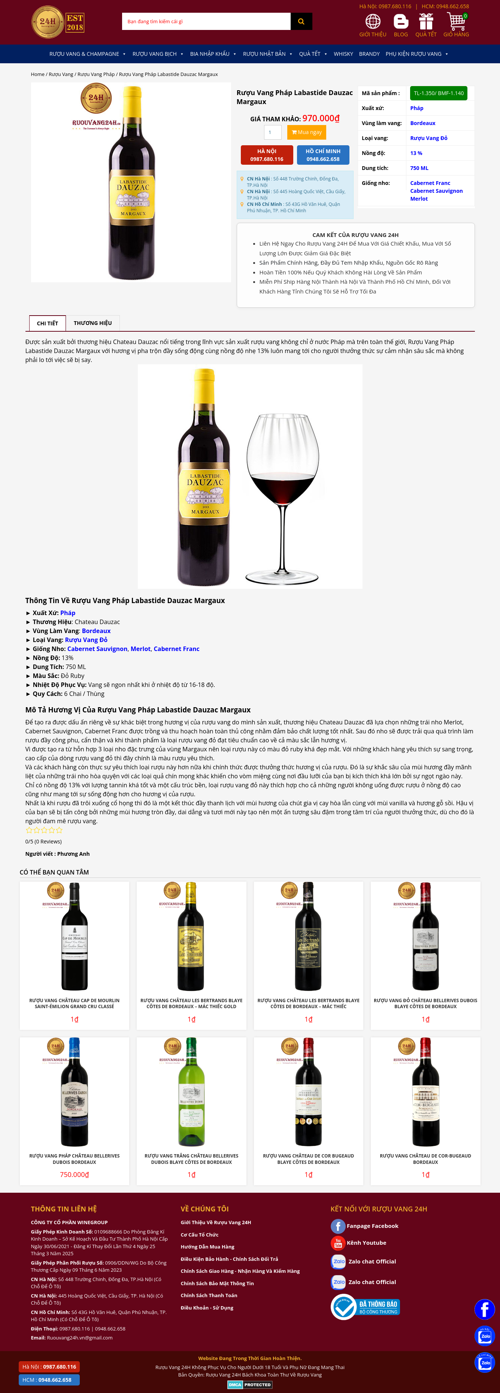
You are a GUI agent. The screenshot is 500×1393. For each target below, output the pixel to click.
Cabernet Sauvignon (436, 190)
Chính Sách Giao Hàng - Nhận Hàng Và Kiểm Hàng (240, 1271)
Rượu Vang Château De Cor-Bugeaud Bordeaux (425, 1159)
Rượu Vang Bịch (158, 54)
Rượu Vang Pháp (96, 74)
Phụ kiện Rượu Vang (417, 54)
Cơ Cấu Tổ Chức (200, 1234)
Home (38, 74)
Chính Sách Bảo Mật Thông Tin (217, 1283)
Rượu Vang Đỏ (429, 138)
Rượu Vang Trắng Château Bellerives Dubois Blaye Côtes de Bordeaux (191, 1159)
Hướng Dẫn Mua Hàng (207, 1246)
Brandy (369, 53)
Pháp (416, 108)
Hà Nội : (49, 1366)
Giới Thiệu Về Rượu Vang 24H (216, 1222)
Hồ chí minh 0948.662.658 (323, 154)
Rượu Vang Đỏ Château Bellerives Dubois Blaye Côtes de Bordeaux (425, 1003)
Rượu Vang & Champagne (88, 54)
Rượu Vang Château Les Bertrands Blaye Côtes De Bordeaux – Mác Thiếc (309, 1003)
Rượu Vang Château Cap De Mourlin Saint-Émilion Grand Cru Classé (74, 1003)
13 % (416, 152)
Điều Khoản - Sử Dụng (207, 1307)
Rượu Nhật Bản (268, 54)
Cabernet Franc (430, 182)
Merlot (419, 198)
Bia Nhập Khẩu (213, 54)
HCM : (47, 1379)
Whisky (343, 53)
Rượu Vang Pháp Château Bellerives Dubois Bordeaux (74, 1159)
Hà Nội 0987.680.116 (267, 154)
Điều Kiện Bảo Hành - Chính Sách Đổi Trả (229, 1259)
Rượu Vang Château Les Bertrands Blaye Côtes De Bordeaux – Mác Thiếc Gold (191, 1003)
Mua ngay (307, 132)
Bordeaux (422, 123)
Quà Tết (313, 54)
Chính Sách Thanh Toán (209, 1295)
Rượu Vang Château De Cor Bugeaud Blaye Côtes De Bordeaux (308, 1159)
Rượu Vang (61, 74)
